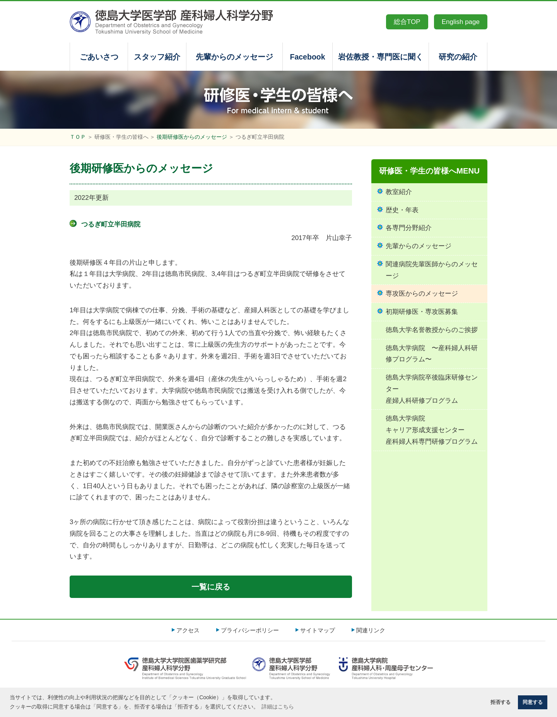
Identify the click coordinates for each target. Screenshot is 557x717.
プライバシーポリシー (250, 630)
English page (461, 22)
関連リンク (370, 630)
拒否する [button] (500, 702)
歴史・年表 (402, 210)
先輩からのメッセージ (234, 57)
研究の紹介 (458, 57)
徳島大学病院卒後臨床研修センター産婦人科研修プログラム (432, 389)
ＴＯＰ (78, 137)
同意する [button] (533, 702)
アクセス (188, 630)
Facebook (307, 57)
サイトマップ (317, 630)
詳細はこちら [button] (277, 706)
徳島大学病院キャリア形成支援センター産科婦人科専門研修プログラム (432, 430)
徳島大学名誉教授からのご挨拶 (432, 330)
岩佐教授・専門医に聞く (380, 57)
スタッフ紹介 (157, 57)
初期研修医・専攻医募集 (422, 311)
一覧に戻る (210, 586)
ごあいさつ (99, 57)
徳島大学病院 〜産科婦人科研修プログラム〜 (432, 353)
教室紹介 (399, 192)
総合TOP (407, 22)
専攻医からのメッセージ (422, 293)
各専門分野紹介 (409, 228)
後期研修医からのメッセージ (192, 137)
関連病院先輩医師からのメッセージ (432, 270)
